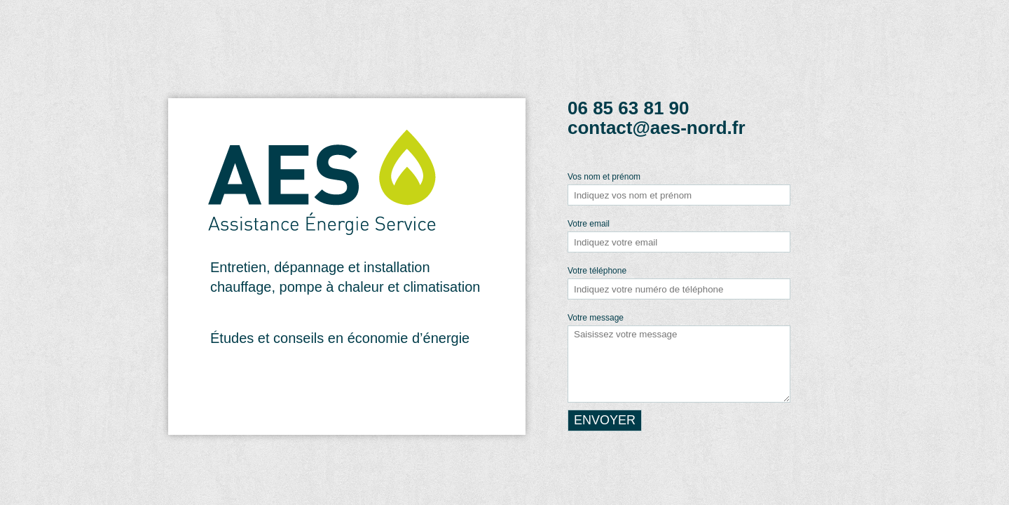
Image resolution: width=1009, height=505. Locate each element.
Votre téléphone (597, 271)
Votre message (596, 318)
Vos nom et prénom (604, 177)
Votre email (589, 224)
